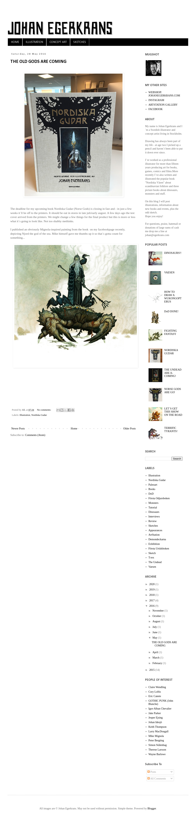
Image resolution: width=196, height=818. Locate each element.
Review (153, 521)
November (158, 610)
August (156, 621)
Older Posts (129, 428)
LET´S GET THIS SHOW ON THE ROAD (173, 412)
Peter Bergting (156, 740)
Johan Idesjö (155, 722)
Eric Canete (155, 696)
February (157, 663)
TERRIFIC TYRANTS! (170, 430)
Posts (151, 771)
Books (152, 489)
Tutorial (153, 507)
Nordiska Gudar (39, 415)
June (155, 632)
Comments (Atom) (35, 435)
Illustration (25, 415)
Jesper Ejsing (156, 717)
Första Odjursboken (159, 498)
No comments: (44, 410)
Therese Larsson (157, 749)
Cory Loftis (155, 691)
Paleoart (153, 484)
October (157, 616)
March (156, 657)
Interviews (154, 516)
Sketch (152, 553)
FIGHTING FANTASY (170, 332)
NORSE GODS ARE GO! (172, 391)
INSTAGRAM (156, 100)
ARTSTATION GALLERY (163, 104)
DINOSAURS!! (172, 253)
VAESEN (169, 272)
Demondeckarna (157, 539)
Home (74, 428)
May (155, 637)
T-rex (151, 557)
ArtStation (154, 534)
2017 (152, 600)
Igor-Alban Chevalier (160, 708)
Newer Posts (18, 428)
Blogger (151, 808)
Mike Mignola (156, 736)
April (155, 652)
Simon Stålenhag (158, 745)
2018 (152, 595)
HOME (15, 42)
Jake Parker (155, 713)
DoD (151, 493)
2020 (152, 584)
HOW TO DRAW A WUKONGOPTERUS (172, 296)
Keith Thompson (158, 726)
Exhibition (154, 544)
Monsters (153, 502)
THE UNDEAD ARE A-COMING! (172, 373)
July (155, 627)
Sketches (153, 525)
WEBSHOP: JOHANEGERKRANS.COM (164, 94)
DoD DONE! (171, 311)
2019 (152, 589)
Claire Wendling (157, 687)
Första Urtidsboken (159, 548)
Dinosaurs (154, 512)
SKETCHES (79, 42)
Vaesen (152, 566)
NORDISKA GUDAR (171, 352)
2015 (152, 669)
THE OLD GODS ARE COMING (38, 61)
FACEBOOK (156, 109)
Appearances (155, 530)
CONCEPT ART (58, 42)
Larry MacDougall (159, 731)
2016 (152, 605)
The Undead (155, 562)
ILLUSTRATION (34, 42)
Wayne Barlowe (157, 754)
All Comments (156, 778)
